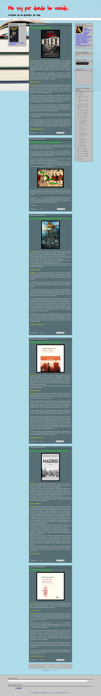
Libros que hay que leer (64, 160)
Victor (87, 27)
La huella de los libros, (37, 164)
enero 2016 (82, 156)
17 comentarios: (50, 560)
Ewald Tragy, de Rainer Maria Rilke (45, 342)
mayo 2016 (82, 114)
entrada (40, 197)
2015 (79, 158)
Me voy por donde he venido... (38, 8)
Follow (78, 55)
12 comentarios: (50, 660)
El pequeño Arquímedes (40, 570)
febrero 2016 (82, 153)
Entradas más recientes (37, 666)
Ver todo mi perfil (81, 47)
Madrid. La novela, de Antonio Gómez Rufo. (49, 451)
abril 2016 (82, 149)
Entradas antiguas (65, 666)
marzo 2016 (82, 151)
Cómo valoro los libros (34, 19)
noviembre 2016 (83, 100)
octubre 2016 (83, 104)
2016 (79, 94)
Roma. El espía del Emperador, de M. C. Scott (50, 218)
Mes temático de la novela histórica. (45, 142)
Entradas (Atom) (54, 670)
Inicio (11, 19)
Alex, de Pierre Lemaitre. (41, 28)
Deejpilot (53, 692)
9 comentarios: (50, 441)
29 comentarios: (50, 132)
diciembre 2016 (83, 96)
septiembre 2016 (83, 106)
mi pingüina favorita (57, 622)
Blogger (68, 692)
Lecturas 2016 (20, 19)
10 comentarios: (51, 209)
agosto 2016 (82, 110)
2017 (79, 92)
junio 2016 (82, 112)
